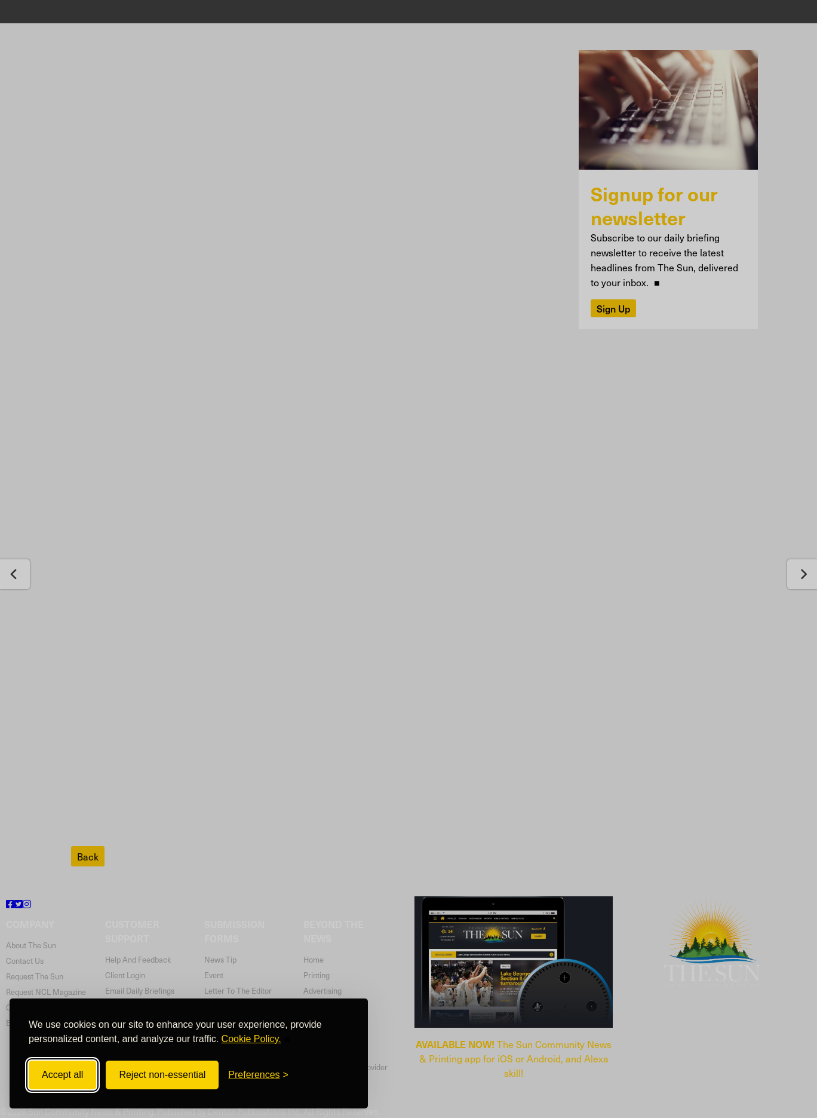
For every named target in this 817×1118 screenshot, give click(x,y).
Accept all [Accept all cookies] (62, 1075)
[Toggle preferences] (258, 1075)
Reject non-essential (162, 1075)
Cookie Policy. (251, 1039)
